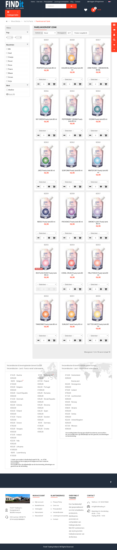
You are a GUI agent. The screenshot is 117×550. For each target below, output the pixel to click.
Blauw (10, 73)
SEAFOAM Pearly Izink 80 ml (72, 170)
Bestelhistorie (39, 505)
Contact (55, 519)
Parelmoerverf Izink (43, 21)
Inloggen (92, 1)
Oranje (10, 57)
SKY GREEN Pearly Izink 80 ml (46, 119)
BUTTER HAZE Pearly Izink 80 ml (98, 325)
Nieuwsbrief (39, 516)
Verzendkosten (58, 512)
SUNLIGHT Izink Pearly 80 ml (72, 324)
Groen (10, 77)
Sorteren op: (39, 33)
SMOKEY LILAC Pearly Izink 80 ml (98, 223)
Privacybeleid (48, 1)
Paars (10, 69)
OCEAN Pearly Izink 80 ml (98, 119)
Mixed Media (15, 21)
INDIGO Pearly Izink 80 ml (46, 222)
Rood (10, 61)
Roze (10, 65)
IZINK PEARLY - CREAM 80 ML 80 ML (98, 69)
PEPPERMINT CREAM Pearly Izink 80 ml (72, 120)
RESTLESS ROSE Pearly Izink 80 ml (46, 274)
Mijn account (39, 502)
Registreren (100, 1)
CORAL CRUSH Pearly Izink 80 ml (72, 274)
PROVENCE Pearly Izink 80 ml (72, 222)
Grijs (10, 81)
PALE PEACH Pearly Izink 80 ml (98, 274)
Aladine (11, 90)
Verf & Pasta (28, 21)
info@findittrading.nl (98, 506)
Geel (10, 53)
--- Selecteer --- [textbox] (42, 79)
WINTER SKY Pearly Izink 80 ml (98, 171)
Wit (9, 49)
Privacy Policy (57, 502)
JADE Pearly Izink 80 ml (46, 170)
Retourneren (39, 512)
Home (33, 1)
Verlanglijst (38, 509)
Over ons (39, 1)
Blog (71, 1)
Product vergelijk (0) (80, 33)
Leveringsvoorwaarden (61, 1)
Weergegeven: (62, 33)
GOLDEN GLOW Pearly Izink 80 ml (72, 69)
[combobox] (46, 79)
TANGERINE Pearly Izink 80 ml (46, 324)
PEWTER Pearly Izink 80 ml (46, 68)
